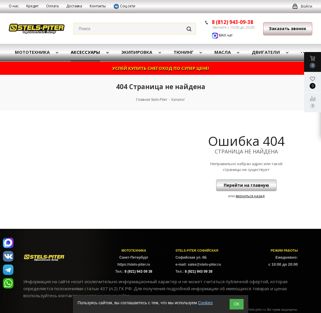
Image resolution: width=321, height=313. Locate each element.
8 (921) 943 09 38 (138, 271)
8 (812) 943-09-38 (232, 22)
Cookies (205, 302)
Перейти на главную (246, 185)
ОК (236, 304)
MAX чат (222, 35)
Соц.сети (124, 6)
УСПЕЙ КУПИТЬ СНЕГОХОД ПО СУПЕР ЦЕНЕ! (160, 68)
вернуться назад (250, 195)
